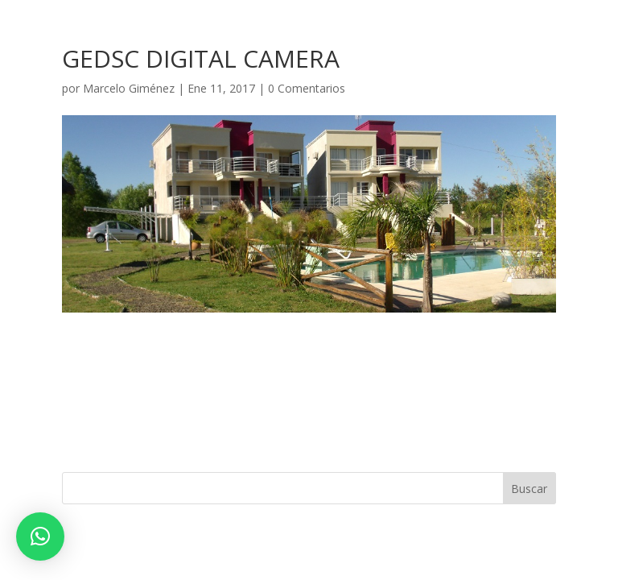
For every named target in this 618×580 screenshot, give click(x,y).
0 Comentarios (306, 88)
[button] (40, 536)
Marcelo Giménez (129, 88)
